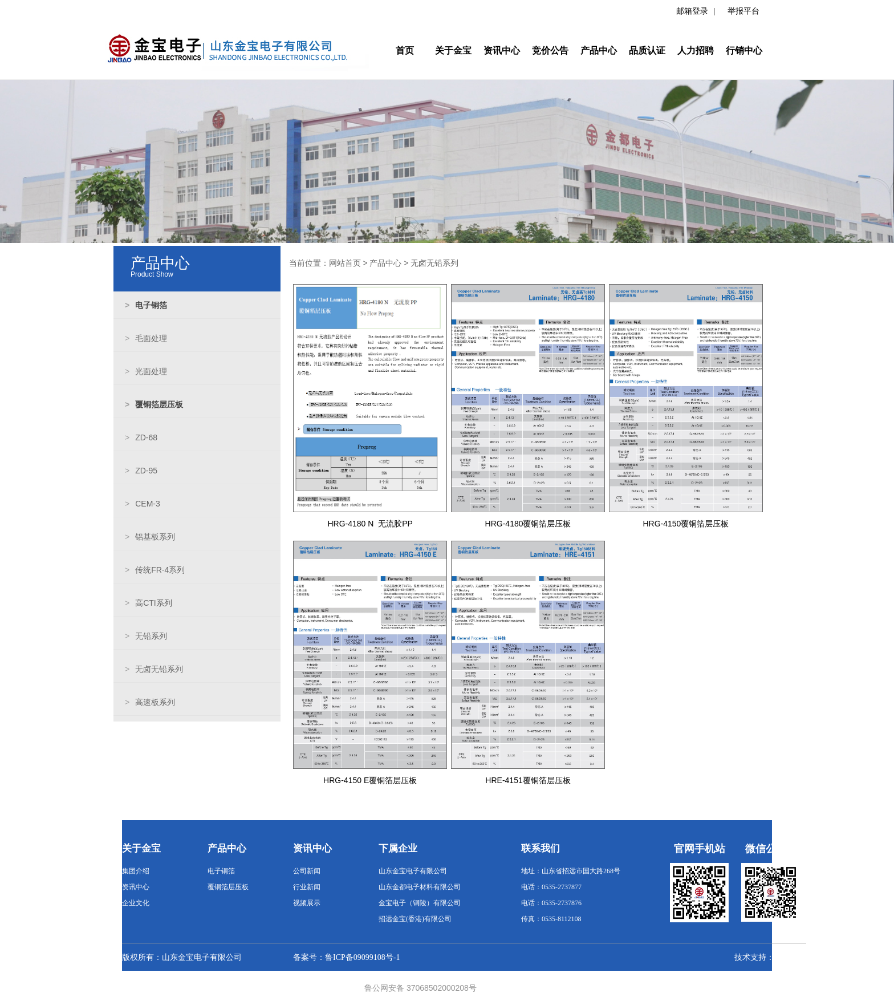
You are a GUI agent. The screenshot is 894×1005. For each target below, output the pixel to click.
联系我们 (540, 848)
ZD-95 (141, 470)
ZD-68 (141, 437)
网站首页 (345, 263)
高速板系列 (150, 702)
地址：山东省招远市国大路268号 (570, 871)
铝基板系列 (150, 536)
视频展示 (306, 903)
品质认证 (647, 50)
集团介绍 (135, 871)
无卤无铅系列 (154, 669)
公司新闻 (306, 871)
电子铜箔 (146, 305)
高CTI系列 (148, 602)
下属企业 (398, 848)
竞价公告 (550, 50)
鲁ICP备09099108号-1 (362, 957)
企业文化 (135, 903)
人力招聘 (695, 50)
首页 (405, 50)
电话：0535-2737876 (551, 903)
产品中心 (598, 50)
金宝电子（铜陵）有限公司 (420, 903)
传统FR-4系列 (155, 569)
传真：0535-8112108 (551, 919)
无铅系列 (146, 636)
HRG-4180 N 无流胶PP (369, 523)
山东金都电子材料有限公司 (420, 887)
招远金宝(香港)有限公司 (415, 919)
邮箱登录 (692, 11)
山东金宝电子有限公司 (413, 871)
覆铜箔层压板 (154, 404)
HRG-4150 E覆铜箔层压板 (370, 780)
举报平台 (743, 11)
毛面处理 (146, 338)
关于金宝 (453, 50)
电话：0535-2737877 (551, 887)
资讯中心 (501, 50)
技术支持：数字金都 (770, 957)
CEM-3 (142, 503)
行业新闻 (306, 887)
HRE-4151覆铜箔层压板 (527, 780)
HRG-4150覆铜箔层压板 (686, 523)
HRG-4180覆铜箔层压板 (528, 523)
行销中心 (744, 50)
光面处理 (146, 371)
